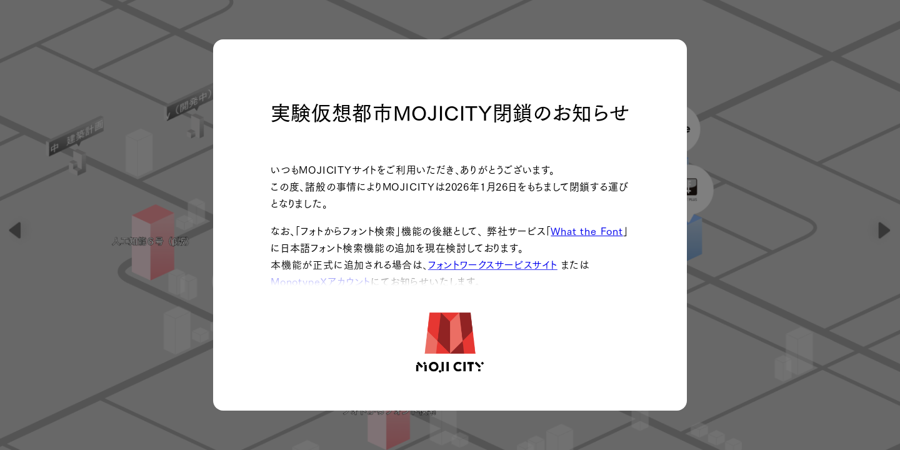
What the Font (586, 230)
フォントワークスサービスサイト (493, 264)
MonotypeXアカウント (321, 281)
